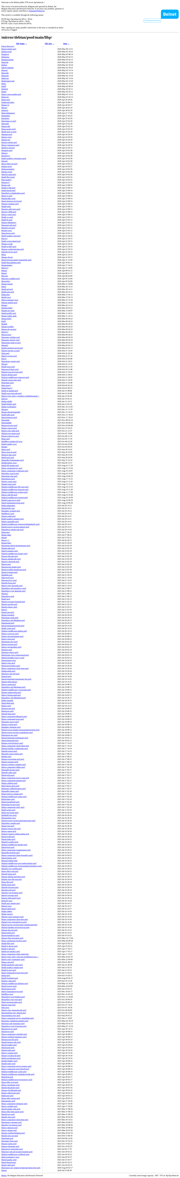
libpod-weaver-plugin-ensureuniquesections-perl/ (20, 730)
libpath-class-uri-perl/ (9, 1136)
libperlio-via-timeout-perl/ (11, 1125)
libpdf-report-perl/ (8, 885)
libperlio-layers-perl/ (9, 252)
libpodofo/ (5, 118)
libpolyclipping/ (7, 68)
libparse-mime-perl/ (9, 1144)
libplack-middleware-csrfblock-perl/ (15, 1154)
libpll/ (3, 321)
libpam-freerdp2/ (7, 615)
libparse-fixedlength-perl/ (11, 1090)
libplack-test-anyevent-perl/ (12, 372)
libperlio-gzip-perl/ (8, 174)
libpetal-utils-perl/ (8, 1050)
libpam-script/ (6, 172)
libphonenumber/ (8, 169)
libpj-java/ (5, 1008)
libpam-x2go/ (6, 137)
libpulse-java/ (6, 231)
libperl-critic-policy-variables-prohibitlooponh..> (20, 396)
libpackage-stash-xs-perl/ (11, 343)
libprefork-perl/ (7, 1077)
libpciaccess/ (6, 335)
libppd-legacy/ (7, 388)
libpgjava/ (5, 54)
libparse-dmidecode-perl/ (11, 559)
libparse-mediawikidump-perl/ (13, 1133)
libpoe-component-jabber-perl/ (13, 767)
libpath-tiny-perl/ (8, 311)
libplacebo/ (5, 295)
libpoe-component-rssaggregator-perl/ (16, 850)
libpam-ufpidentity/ (8, 222)
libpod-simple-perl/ (8, 49)
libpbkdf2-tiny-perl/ (9, 815)
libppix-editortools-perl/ (10, 1093)
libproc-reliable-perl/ (9, 1106)
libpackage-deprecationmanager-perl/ (15, 546)
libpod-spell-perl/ (8, 933)
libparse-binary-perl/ (9, 607)
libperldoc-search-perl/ (10, 473)
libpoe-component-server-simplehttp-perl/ (17, 1018)
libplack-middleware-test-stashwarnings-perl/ (19, 863)
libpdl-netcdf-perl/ (8, 190)
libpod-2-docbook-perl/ (10, 562)
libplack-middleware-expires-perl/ (14, 492)
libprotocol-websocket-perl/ (12, 1149)
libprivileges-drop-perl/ (10, 786)
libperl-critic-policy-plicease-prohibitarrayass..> (20, 957)
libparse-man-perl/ (8, 1005)
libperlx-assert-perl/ (9, 481)
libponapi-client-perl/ (9, 1141)
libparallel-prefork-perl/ (10, 853)
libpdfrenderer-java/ (9, 463)
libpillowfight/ (7, 308)
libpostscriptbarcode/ (9, 861)
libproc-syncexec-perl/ (10, 634)
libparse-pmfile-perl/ (9, 303)
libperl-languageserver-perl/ (12, 991)
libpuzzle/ (5, 76)
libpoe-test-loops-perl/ (10, 813)
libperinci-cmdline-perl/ (10, 279)
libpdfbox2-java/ (7, 514)
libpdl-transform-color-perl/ (12, 965)
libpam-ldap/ (6, 535)
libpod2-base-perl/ (8, 714)
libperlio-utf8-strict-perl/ (10, 209)
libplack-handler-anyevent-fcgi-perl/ (15, 927)
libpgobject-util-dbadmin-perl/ (13, 620)
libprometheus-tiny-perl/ (10, 1016)
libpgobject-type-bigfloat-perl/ (13, 997)
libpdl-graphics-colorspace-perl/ (13, 158)
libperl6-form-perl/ (8, 583)
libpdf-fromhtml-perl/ (9, 978)
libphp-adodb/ (6, 401)
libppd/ (4, 538)
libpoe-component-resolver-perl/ (14, 941)
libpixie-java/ (6, 906)
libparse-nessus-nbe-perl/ (11, 829)
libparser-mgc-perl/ (8, 455)
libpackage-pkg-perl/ (9, 476)
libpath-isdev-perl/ (8, 1064)
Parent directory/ (7, 46)
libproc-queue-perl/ (8, 831)
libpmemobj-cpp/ (8, 508)
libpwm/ (4, 70)
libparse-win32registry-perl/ (12, 743)
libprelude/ (5, 420)
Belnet (3, 1175)
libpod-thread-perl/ (8, 1162)
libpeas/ (4, 108)
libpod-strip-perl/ (8, 775)
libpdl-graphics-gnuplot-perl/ (12, 519)
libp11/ (4, 359)
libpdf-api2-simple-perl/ (10, 903)
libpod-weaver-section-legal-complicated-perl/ (19, 925)
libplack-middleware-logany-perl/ (14, 554)
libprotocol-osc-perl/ (9, 1029)
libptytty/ (5, 332)
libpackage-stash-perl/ (9, 618)
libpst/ (3, 84)
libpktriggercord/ (7, 81)
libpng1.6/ (5, 105)
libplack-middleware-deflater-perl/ (14, 983)
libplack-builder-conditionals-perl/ (14, 749)
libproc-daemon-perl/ (9, 1128)
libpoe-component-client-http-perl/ (14, 1120)
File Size (48, 44)
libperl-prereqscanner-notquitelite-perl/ (16, 260)
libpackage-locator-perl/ (10, 805)
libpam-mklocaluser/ (9, 682)
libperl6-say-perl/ (8, 1114)
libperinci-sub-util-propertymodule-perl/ (17, 1152)
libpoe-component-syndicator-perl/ (14, 471)
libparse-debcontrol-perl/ (11, 898)
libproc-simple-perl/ (9, 1130)
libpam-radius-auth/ (9, 316)
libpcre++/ (5, 540)
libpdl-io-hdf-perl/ (8, 188)
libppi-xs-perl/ (7, 196)
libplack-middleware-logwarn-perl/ (15, 490)
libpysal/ (4, 276)
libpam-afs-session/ (8, 329)
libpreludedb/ (6, 423)
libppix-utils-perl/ (8, 1165)
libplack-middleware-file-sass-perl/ (15, 487)
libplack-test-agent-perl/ (10, 433)
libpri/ (3, 255)
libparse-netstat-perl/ (9, 644)
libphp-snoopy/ (7, 914)
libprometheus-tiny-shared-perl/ (13, 1013)
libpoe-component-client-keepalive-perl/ (17, 855)
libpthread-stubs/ (7, 102)
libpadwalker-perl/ (8, 198)
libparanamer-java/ (8, 818)
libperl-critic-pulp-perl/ (10, 431)
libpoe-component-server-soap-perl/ (15, 778)
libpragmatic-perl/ (8, 1101)
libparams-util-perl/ (8, 225)
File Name (20, 44)
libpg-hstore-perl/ (8, 233)
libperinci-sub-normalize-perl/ (13, 1024)
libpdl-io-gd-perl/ (8, 148)
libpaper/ (4, 409)
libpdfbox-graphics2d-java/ (11, 441)
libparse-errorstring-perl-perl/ (12, 759)
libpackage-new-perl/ (9, 642)
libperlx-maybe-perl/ (9, 604)
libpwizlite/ (5, 281)
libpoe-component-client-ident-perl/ (15, 746)
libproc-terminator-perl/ (10, 1085)
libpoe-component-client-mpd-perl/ (15, 954)
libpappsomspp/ (7, 60)
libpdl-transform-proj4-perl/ (12, 348)
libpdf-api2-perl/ (7, 457)
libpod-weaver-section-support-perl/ (15, 527)
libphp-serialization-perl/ (11, 1058)
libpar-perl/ (5, 439)
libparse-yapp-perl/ (8, 981)
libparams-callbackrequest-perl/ (13, 789)
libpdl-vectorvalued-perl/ (11, 241)
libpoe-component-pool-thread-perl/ (15, 1069)
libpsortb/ (5, 73)
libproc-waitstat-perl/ (9, 1053)
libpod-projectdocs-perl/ (10, 666)
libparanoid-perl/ (7, 623)
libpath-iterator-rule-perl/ (11, 1042)
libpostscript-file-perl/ (9, 1040)
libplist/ (4, 65)
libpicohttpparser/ (8, 113)
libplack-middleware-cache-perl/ (14, 1072)
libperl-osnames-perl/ (9, 551)
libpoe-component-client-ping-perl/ (15, 668)
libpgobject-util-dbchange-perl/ (13, 687)
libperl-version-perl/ (9, 356)
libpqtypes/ (5, 532)
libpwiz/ (4, 399)
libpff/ (3, 86)
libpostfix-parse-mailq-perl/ (12, 754)
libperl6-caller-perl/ (9, 773)
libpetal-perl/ (6, 676)
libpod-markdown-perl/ (10, 935)
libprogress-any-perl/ (9, 735)
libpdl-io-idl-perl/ (8, 949)
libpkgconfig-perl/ (8, 671)
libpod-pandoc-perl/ (9, 1160)
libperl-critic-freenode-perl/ (12, 586)
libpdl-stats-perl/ (7, 292)
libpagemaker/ (7, 265)
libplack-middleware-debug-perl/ (14, 631)
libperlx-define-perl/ (9, 375)
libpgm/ (4, 305)
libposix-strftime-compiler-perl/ (13, 765)
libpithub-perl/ (7, 575)
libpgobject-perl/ (7, 596)
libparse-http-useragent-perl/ (12, 938)
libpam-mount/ (7, 284)
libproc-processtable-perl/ (11, 94)
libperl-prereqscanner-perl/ (11, 1002)
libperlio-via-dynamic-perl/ (11, 893)
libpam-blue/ (6, 543)
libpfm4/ (4, 89)
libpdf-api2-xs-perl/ (9, 132)
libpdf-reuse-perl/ (8, 367)
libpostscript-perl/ (8, 708)
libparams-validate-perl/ (10, 337)
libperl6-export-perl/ (9, 751)
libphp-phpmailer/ (8, 506)
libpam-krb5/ (6, 319)
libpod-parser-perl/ (8, 989)
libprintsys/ (5, 156)
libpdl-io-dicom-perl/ (9, 946)
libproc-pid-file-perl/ (9, 495)
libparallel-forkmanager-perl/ (12, 460)
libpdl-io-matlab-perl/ (9, 391)
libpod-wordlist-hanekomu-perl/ (13, 570)
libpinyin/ (5, 97)
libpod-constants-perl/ (9, 762)
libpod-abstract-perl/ (9, 417)
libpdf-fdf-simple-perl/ (10, 465)
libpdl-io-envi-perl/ (8, 970)
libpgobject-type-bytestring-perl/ (14, 1026)
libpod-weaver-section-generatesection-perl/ (18, 821)
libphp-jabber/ (6, 911)
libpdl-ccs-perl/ (7, 217)
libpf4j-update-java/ (9, 444)
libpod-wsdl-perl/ (8, 837)
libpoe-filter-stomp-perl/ (10, 1098)
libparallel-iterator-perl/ (10, 770)
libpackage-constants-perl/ (11, 1122)
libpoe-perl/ (5, 449)
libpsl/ (3, 287)
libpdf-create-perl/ (8, 628)
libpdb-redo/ (6, 206)
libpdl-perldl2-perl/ (8, 313)
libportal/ (5, 62)
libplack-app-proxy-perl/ (10, 500)
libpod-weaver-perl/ (9, 986)
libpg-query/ (6, 385)
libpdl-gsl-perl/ (7, 289)
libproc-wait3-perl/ (8, 214)
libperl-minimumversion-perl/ (13, 503)
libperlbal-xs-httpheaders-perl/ (13, 193)
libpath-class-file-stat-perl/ (11, 879)
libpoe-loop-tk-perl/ (9, 452)
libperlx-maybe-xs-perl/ (10, 351)
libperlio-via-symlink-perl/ (11, 869)
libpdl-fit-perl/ (7, 220)
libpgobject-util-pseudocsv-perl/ (13, 588)
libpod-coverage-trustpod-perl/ (13, 602)
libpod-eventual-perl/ (9, 572)
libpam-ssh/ (5, 185)
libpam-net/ (5, 140)
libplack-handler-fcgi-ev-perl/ (12, 658)
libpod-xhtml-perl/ (8, 909)
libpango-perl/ (6, 134)
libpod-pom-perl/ (8, 1048)
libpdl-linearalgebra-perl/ (11, 263)
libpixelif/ (5, 124)
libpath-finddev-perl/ (9, 1061)
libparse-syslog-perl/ (9, 724)
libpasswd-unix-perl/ (9, 425)
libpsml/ (4, 161)
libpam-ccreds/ (7, 244)
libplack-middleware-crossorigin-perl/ (16, 690)
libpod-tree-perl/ (7, 1032)
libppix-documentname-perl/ (12, 636)
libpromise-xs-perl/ (8, 121)
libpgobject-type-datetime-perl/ (13, 591)
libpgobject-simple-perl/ (10, 823)
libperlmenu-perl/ (8, 479)
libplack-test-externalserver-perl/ (14, 922)
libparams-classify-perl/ (10, 340)
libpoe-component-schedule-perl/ (14, 1034)
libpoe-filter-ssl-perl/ (9, 164)
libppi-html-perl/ (7, 703)
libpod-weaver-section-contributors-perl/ (17, 732)
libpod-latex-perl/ (8, 799)
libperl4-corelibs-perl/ (9, 842)
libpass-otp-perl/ (7, 962)
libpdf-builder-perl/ (8, 404)
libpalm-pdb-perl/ (8, 548)
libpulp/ (4, 447)
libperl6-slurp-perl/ (8, 874)
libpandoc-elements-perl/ (11, 727)
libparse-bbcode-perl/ (9, 556)
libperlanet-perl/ (7, 383)
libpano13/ (5, 182)
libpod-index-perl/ (8, 839)
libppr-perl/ (5, 975)
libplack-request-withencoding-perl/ (15, 834)
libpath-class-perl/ (8, 1117)
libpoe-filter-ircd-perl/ (9, 1082)
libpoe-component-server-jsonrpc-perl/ (16, 1066)
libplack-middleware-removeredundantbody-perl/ (20, 524)
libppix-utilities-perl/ (9, 783)
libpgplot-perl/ (7, 150)
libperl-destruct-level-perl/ (11, 201)
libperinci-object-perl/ (9, 652)
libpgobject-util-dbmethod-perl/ (13, 698)
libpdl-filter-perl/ (7, 943)
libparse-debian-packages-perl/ (13, 877)
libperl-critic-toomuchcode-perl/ (13, 1010)
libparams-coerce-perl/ (10, 722)
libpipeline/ (5, 116)
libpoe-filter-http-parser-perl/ (12, 1112)
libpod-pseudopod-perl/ (10, 802)
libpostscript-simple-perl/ (11, 567)
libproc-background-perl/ (11, 695)
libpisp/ (4, 271)
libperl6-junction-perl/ (10, 887)
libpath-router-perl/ (8, 484)
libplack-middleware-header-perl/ (14, 845)
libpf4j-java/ (6, 297)
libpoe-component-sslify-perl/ (13, 807)
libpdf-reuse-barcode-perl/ (11, 393)
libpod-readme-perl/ (9, 1045)
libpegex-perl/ (6, 650)
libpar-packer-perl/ (8, 129)
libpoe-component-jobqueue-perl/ (14, 1104)
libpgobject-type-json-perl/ (11, 999)
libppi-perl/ (5, 100)
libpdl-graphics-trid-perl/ (11, 236)
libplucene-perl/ (7, 1096)
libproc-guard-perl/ (8, 684)
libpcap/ (4, 364)
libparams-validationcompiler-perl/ (15, 1021)
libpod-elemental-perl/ (10, 740)
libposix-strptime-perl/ (10, 204)
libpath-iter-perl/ (7, 612)
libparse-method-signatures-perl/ (14, 1037)
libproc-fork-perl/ (8, 639)
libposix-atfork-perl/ (9, 142)
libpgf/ (4, 92)
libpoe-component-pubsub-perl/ (13, 781)
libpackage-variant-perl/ (10, 361)
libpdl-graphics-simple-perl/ (12, 967)
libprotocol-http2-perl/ (10, 369)
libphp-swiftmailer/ (8, 407)
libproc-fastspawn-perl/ (10, 145)
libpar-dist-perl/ (7, 882)
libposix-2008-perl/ (8, 212)
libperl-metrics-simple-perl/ (12, 794)
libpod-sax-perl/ (7, 711)
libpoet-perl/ (6, 564)
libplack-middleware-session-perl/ (14, 498)
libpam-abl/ (5, 126)
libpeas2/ (4, 110)
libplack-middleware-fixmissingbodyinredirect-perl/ (21, 866)
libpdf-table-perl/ (8, 415)
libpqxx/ (4, 153)
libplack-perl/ (6, 52)
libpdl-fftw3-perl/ (8, 177)
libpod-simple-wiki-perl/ (10, 1109)
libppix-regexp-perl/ (9, 428)
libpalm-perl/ (6, 757)
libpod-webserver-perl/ (10, 436)
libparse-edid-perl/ (8, 516)
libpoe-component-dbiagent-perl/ (14, 716)
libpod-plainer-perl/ (9, 858)
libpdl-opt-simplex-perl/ (10, 951)
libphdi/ (4, 324)
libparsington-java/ (8, 660)
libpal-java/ (5, 599)
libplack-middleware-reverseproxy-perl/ (16, 1080)
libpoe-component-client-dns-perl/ (14, 919)
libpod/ (4, 273)
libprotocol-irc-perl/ (9, 580)
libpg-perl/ (5, 353)
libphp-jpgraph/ (7, 700)
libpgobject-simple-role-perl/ (12, 530)
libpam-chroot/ (7, 257)
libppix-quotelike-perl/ (10, 522)
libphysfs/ (5, 78)
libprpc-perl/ (6, 706)
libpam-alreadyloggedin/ (10, 412)
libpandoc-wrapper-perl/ (10, 511)
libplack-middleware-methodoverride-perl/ (18, 1074)
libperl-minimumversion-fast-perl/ (14, 973)
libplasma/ (5, 57)
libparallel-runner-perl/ (10, 791)
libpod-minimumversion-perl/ (12, 626)
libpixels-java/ (7, 901)
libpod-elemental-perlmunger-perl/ (14, 738)
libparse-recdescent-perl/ (11, 1056)
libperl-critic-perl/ (8, 663)
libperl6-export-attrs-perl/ (11, 380)
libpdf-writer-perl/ (8, 810)
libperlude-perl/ (7, 1138)
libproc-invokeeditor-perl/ (11, 647)
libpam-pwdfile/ (7, 327)
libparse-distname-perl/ (10, 1146)
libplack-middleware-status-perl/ (14, 797)
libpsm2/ (4, 594)
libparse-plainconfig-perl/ (11, 692)
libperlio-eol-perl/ (8, 228)
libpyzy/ (4, 239)
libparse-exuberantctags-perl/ (12, 249)
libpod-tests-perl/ (8, 847)
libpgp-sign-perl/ (7, 826)
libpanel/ (4, 345)
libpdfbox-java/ (7, 994)
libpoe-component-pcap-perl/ (12, 719)
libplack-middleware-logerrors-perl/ (15, 377)
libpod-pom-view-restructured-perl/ (15, 655)
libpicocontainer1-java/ (10, 1157)
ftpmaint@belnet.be (37, 11)
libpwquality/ (6, 180)
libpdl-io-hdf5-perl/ (8, 247)
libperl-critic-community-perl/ (13, 959)
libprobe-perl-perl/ (8, 890)
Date (65, 44)
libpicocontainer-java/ (9, 300)
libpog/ (4, 1170)
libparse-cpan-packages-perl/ (12, 917)
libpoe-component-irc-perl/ (11, 468)
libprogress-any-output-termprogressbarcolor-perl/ (20, 1168)
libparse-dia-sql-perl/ (9, 930)
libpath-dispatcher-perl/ (10, 1088)
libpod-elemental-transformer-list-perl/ (16, 679)
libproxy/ (5, 268)
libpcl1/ (4, 610)
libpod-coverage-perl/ (9, 895)
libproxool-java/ (7, 578)
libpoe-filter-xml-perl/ (9, 871)
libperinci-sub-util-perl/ (10, 674)
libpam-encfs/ (6, 166)
